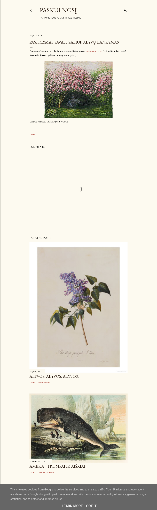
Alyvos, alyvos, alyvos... (54, 376)
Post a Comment (46, 472)
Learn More (72, 506)
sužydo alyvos (93, 51)
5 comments (44, 382)
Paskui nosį (58, 10)
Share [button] (32, 134)
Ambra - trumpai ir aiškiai (57, 466)
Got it (91, 506)
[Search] (125, 9)
